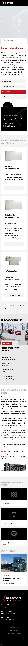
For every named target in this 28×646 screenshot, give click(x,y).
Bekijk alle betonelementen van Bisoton (14, 307)
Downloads (14, 636)
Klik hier (3, 451)
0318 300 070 (9, 611)
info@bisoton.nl (10, 613)
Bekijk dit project (11, 376)
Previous (20, 342)
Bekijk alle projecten (13, 379)
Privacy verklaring (14, 630)
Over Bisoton (8, 81)
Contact (14, 642)
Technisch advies (9, 86)
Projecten (6, 343)
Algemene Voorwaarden (14, 633)
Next (24, 342)
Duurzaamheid (8, 97)
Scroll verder (8, 40)
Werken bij (7, 91)
